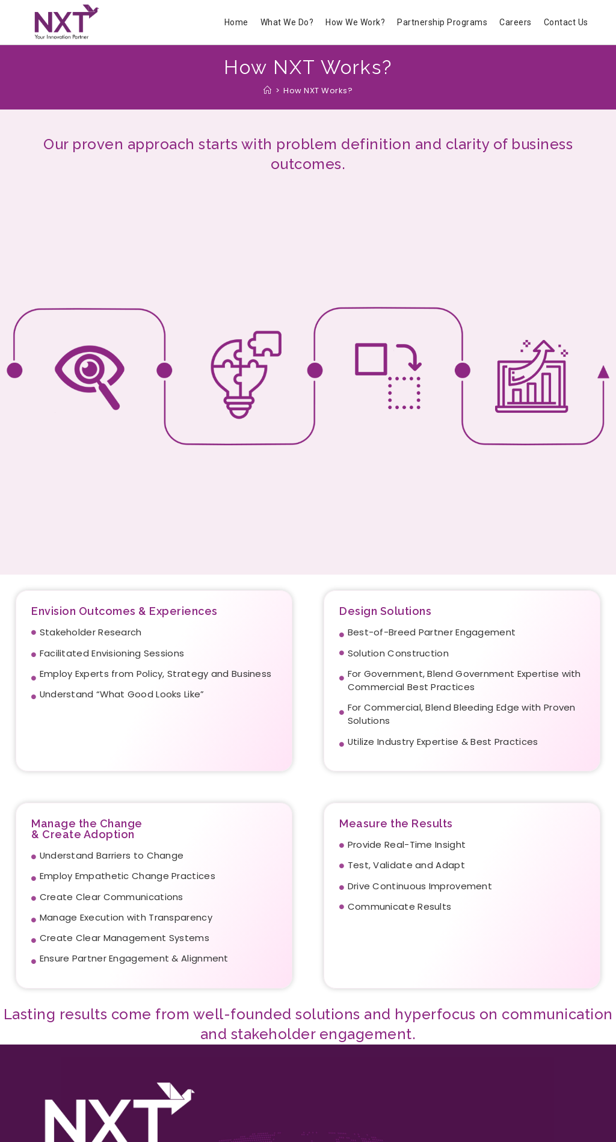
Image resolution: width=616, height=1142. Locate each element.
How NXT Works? (318, 90)
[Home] (267, 90)
